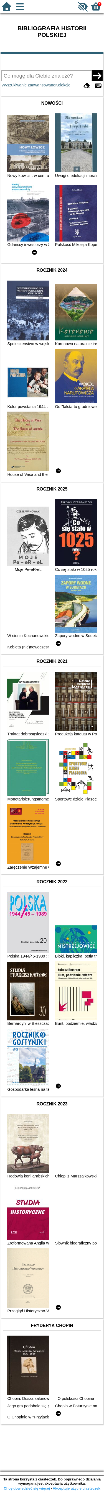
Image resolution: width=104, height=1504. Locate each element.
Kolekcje (62, 85)
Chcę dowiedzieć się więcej (27, 1488)
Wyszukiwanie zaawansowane (28, 85)
